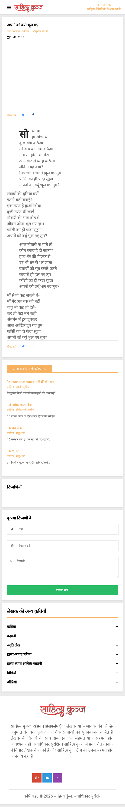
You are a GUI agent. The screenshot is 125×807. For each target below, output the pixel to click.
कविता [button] (62, 626)
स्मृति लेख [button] (62, 645)
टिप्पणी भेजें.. (62, 590)
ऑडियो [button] (62, 682)
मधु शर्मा (20, 433)
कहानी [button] (62, 636)
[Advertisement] (62, 73)
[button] (23, 115)
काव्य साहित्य (13, 31)
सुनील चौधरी (40, 31)
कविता (25, 31)
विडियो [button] (62, 673)
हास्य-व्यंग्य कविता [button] (62, 654)
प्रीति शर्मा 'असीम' (25, 410)
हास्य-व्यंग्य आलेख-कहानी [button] (62, 663)
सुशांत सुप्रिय (22, 387)
